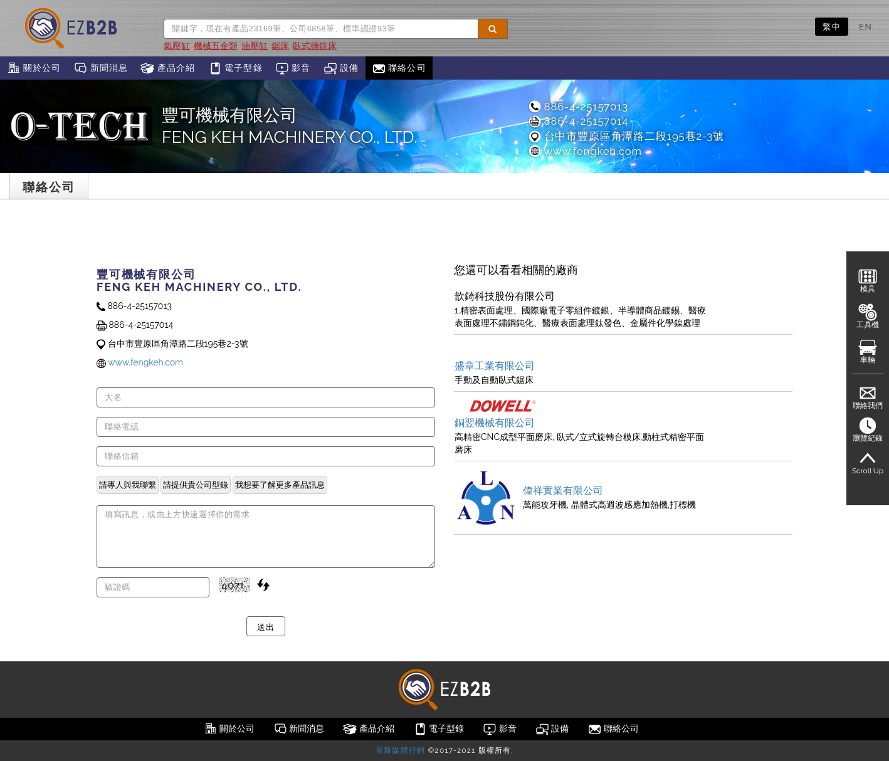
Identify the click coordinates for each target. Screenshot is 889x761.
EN (865, 26)
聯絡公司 (399, 68)
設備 (341, 68)
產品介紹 (167, 68)
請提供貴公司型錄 (195, 485)
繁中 (832, 26)
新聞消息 (100, 68)
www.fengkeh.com (584, 151)
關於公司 (33, 68)
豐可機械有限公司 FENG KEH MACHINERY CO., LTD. (289, 126)
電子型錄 (235, 68)
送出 (265, 626)
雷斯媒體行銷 (400, 750)
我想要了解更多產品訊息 (280, 485)
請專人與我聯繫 (127, 485)
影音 (293, 68)
